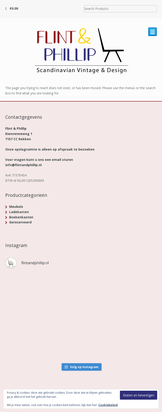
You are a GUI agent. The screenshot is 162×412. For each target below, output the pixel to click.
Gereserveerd (20, 222)
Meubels (16, 206)
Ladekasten (19, 212)
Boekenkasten (21, 217)
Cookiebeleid (108, 405)
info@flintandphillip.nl (23, 165)
